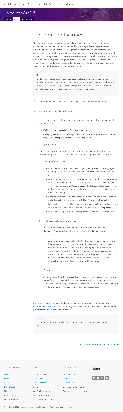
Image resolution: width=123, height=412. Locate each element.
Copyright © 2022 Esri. (13, 407)
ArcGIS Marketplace (42, 399)
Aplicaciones (70, 4)
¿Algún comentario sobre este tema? (101, 344)
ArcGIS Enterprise (14, 3)
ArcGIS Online (39, 374)
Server (7, 383)
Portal (30, 4)
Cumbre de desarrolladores (75, 391)
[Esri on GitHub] (102, 378)
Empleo (66, 378)
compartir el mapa (42, 306)
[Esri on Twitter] (94, 378)
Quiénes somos (70, 374)
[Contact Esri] (107, 378)
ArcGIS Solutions (41, 395)
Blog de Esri (68, 383)
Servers (38, 4)
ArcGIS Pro (38, 378)
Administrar (27, 19)
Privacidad (44, 407)
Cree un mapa (45, 111)
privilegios (82, 101)
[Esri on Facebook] (98, 378)
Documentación (11, 399)
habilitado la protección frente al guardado (84, 85)
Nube (59, 4)
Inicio (8, 19)
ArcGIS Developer (41, 391)
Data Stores (49, 4)
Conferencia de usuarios (74, 387)
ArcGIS (36, 387)
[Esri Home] (97, 369)
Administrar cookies (58, 407)
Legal (70, 407)
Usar (16, 19)
